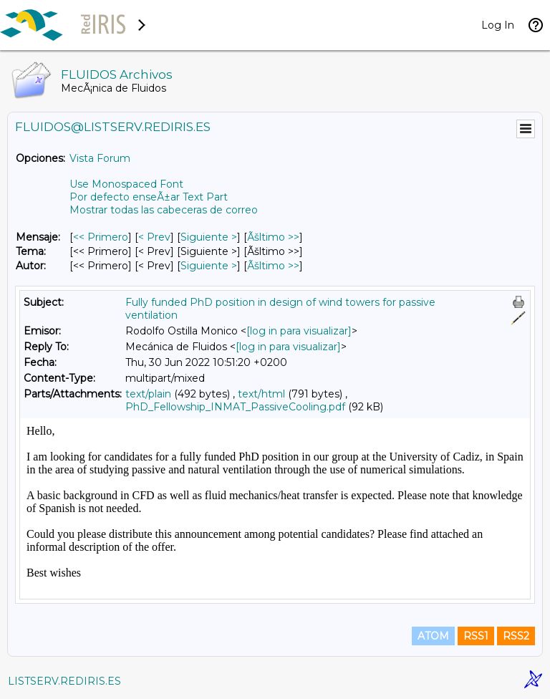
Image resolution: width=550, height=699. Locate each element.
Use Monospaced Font (126, 184)
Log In (497, 25)
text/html (261, 393)
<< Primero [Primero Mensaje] (100, 237)
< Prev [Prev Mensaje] (154, 237)
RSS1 (475, 636)
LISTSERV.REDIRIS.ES (64, 681)
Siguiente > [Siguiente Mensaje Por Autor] (208, 265)
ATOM (433, 636)
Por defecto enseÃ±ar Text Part (148, 197)
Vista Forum (99, 158)
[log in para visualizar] (299, 330)
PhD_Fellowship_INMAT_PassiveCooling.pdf (235, 406)
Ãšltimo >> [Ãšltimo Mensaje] (273, 237)
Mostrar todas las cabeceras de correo (163, 209)
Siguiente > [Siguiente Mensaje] (208, 237)
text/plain (148, 393)
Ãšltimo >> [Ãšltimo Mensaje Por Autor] (273, 265)
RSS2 (516, 636)
